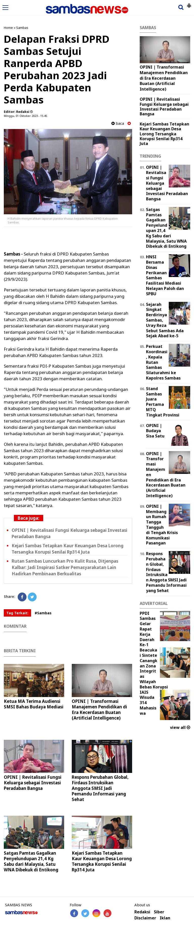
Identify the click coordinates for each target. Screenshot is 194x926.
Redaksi (142, 912)
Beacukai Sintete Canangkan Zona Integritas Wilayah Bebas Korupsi (154, 668)
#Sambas (43, 613)
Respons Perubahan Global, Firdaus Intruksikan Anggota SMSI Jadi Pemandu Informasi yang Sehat (100, 788)
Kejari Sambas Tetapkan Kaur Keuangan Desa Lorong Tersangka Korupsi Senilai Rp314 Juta (102, 861)
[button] (188, 3)
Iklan (165, 918)
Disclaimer (145, 918)
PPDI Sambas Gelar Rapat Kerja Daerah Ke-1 (148, 629)
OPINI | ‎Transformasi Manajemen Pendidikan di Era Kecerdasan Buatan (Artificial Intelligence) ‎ (99, 709)
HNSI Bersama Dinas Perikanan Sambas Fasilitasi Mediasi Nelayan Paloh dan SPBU (165, 275)
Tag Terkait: (17, 613)
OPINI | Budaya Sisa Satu (155, 431)
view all (180, 727)
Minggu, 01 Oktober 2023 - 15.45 (25, 116)
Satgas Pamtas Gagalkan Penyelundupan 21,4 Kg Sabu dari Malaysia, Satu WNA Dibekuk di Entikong (31, 861)
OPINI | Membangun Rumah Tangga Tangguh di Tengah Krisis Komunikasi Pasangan (162, 524)
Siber (159, 912)
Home (8, 27)
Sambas (22, 27)
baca (117, 123)
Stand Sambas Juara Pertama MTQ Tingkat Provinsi (162, 402)
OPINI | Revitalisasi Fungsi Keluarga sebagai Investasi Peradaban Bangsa (32, 782)
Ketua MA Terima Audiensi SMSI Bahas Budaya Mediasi (33, 704)
